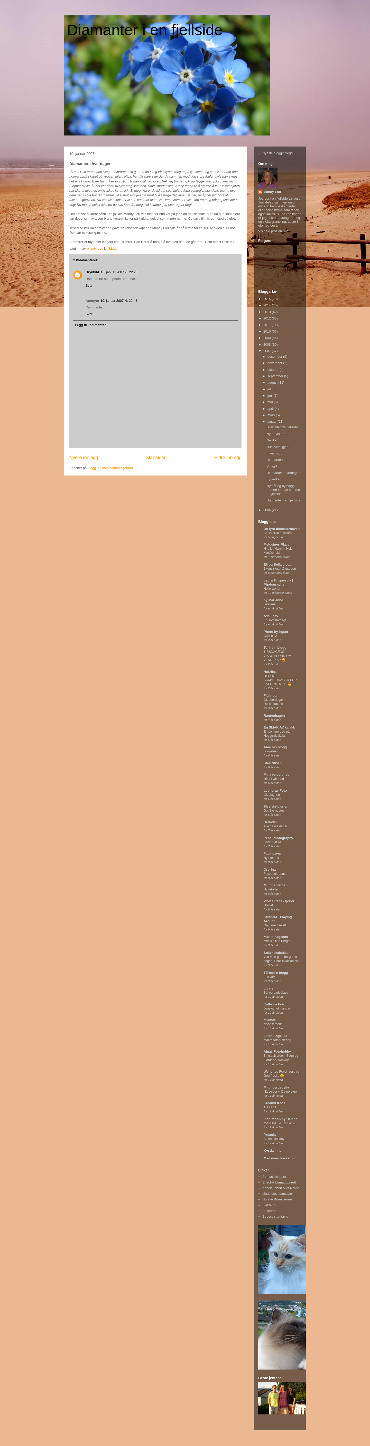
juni (270, 395)
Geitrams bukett (275, 925)
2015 (267, 299)
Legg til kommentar (90, 325)
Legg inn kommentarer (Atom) (110, 468)
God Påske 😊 (274, 1076)
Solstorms (269, 1211)
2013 (267, 312)
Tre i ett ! (270, 1107)
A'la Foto (271, 616)
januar (272, 421)
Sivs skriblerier (276, 806)
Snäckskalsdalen (277, 953)
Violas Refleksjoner (279, 901)
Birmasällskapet (274, 1177)
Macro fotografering (277, 1040)
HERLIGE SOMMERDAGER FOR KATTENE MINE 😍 (280, 680)
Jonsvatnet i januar (277, 1008)
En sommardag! (275, 620)
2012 (267, 318)
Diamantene (275, 460)
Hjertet (268, 905)
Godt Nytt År (272, 842)
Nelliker (272, 440)
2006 (267, 510)
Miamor (269, 1020)
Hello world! (272, 588)
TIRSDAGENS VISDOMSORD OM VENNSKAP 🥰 (277, 656)
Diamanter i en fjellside (145, 29)
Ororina (270, 869)
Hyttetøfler (271, 889)
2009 (267, 338)
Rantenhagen (274, 715)
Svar (89, 285)
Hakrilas (270, 672)
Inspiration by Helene (280, 1119)
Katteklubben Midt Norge (280, 1188)
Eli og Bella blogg (278, 564)
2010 (267, 331)
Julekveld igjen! (277, 447)
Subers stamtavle (275, 1216)
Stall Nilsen (273, 763)
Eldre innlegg (228, 457)
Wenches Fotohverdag (281, 1071)
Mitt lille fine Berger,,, (278, 941)
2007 (267, 351)
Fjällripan (271, 695)
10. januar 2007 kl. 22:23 (119, 272)
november (275, 363)
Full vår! (269, 977)
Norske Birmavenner (277, 1199)
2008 (267, 344)
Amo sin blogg (275, 747)
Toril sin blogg (275, 647)
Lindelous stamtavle (277, 1194)
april (271, 409)
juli (270, 389)
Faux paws (272, 854)
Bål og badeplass (276, 992)
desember (275, 356)
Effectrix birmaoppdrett (279, 1182)
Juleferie (270, 604)
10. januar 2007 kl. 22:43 (118, 301)
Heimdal (270, 822)
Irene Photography (278, 838)
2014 (267, 305)
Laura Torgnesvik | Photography (278, 582)
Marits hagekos (276, 937)
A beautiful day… (276, 1139)
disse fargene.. (274, 1024)
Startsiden (156, 457)
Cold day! (270, 636)
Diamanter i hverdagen (283, 473)
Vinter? (271, 466)
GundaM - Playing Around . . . (278, 919)
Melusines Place (276, 544)
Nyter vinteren (276, 434)
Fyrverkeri (273, 479)
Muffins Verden (276, 885)
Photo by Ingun (276, 632)
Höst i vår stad (274, 779)
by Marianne (273, 600)
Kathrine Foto (274, 1004)
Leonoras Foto (275, 790)
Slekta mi (269, 1205)
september (275, 376)
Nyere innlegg (83, 457)
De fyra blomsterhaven (282, 529)
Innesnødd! (274, 453)
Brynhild (92, 272)
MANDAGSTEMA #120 (280, 1123)
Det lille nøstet (274, 810)
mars (271, 415)
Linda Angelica (275, 1036)
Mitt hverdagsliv (276, 1087)
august (273, 382)
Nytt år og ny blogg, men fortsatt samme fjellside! (283, 490)
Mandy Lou (272, 192)
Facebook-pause (275, 874)
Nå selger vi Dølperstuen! (281, 1091)
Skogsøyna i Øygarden (280, 568)
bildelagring (272, 795)
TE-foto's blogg (276, 973)
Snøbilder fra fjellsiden (283, 427)
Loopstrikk (271, 751)
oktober (273, 370)
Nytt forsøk (271, 858)
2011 (267, 325)
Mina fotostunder (277, 775)
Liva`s (268, 988)
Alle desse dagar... (277, 826)
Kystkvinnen (273, 1150)
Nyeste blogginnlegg (277, 153)
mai (270, 402)
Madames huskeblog (280, 1158)
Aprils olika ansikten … (280, 533)
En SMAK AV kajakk (279, 727)
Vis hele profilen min (273, 231)
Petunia (270, 1135)
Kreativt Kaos (274, 1103)
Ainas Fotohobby (277, 1051)
